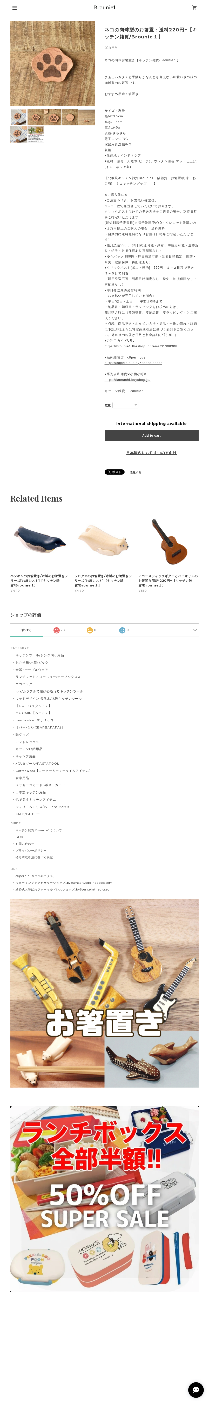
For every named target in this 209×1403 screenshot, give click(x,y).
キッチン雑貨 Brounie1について (39, 830)
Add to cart (151, 435)
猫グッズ (22, 735)
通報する (135, 472)
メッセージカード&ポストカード (40, 785)
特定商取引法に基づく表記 (34, 857)
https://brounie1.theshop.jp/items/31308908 (141, 346)
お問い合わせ (25, 844)
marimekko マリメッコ (34, 720)
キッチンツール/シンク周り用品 (40, 655)
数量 (108, 405)
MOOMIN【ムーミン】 (34, 713)
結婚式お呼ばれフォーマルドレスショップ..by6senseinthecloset (62, 889)
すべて (27, 630)
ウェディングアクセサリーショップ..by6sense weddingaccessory (64, 883)
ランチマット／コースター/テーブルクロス (48, 677)
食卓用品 (22, 778)
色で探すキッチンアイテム (36, 799)
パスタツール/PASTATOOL (37, 763)
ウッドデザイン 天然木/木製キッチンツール (49, 698)
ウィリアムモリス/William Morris (42, 807)
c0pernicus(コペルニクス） (36, 876)
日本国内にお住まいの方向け (151, 453)
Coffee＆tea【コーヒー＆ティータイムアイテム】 (54, 771)
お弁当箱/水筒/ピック (32, 662)
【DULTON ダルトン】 (34, 706)
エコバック (24, 684)
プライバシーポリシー (31, 850)
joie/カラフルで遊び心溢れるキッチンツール (49, 691)
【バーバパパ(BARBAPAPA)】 (40, 727)
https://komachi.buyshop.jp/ (128, 380)
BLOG (20, 837)
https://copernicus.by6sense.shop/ (133, 363)
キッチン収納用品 (29, 749)
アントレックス (27, 742)
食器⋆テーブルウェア (32, 670)
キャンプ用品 (26, 756)
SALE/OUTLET (28, 814)
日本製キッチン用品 (31, 792)
